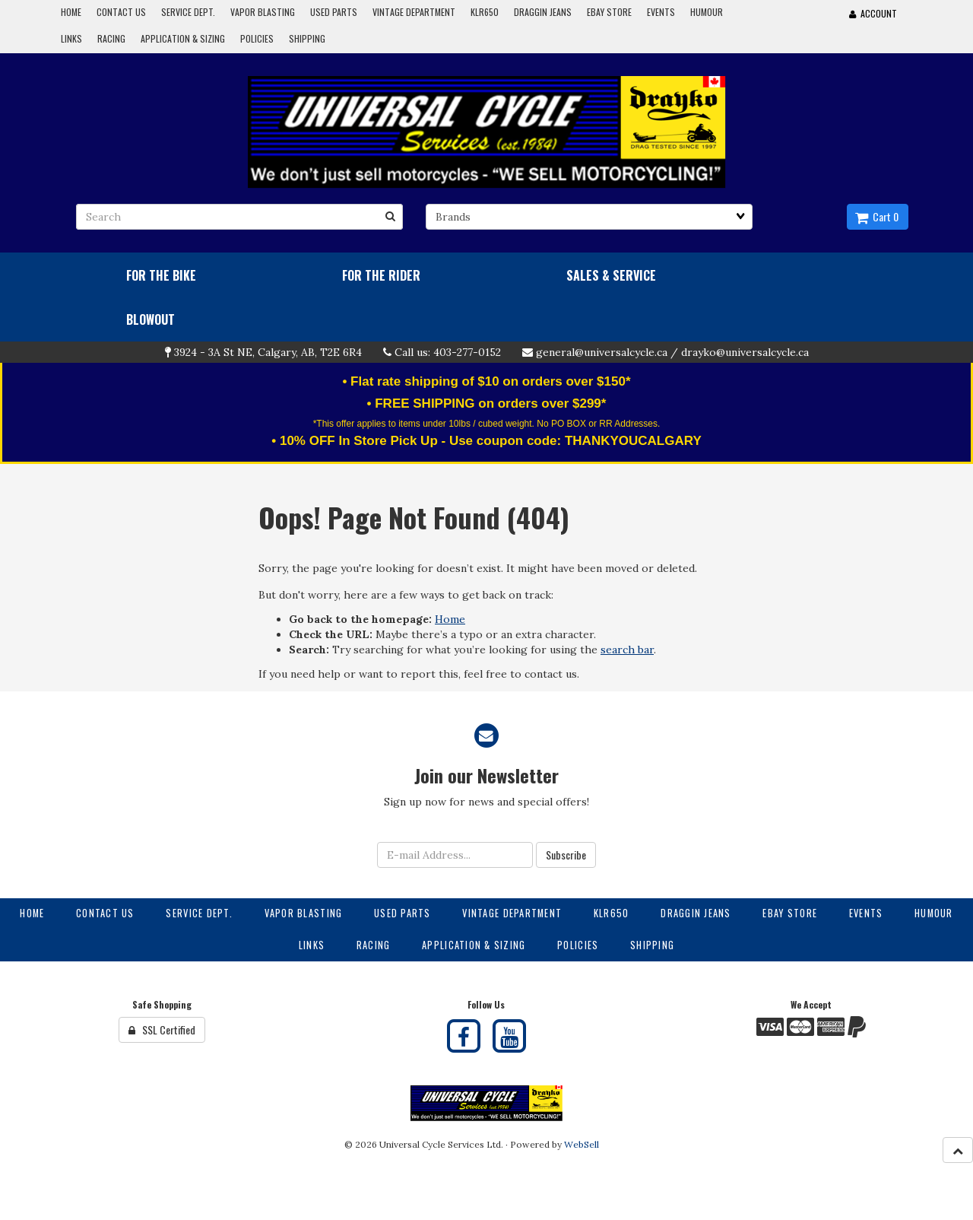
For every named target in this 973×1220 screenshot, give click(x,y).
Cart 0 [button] (877, 216)
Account (873, 13)
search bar (627, 649)
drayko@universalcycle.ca (745, 352)
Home (450, 619)
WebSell (581, 1144)
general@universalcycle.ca (601, 352)
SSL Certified (161, 1029)
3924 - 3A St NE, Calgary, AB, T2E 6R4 (268, 352)
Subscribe (566, 855)
